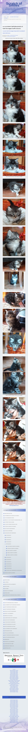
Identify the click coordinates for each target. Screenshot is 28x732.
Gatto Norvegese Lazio (14, 684)
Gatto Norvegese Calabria (14, 676)
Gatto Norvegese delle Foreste (11, 602)
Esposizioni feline (8, 630)
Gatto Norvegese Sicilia (14, 673)
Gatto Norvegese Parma (14, 714)
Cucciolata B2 (8, 568)
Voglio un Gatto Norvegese (10, 611)
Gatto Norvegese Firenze (14, 707)
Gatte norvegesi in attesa (10, 626)
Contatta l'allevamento (9, 641)
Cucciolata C (8, 539)
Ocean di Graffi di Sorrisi (10, 572)
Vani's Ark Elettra (8, 513)
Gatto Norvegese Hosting (14, 691)
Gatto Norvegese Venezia (14, 709)
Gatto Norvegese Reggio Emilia (14, 716)
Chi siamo (6, 588)
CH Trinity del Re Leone (9, 522)
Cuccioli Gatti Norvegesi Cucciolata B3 (14, 570)
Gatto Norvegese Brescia (14, 712)
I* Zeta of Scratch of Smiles (10, 526)
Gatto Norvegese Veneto (14, 687)
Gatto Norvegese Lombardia (14, 688)
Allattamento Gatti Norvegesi (11, 628)
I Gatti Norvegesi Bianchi (10, 637)
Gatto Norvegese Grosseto (14, 722)
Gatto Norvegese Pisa (14, 720)
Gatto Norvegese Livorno (14, 718)
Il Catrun (6, 582)
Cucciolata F (8, 557)
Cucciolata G (8, 559)
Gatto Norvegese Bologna (14, 706)
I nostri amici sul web (9, 643)
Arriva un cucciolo (8, 615)
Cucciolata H (8, 561)
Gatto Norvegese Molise (14, 679)
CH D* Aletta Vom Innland (10, 528)
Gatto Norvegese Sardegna (14, 677)
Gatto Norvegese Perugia (14, 717)
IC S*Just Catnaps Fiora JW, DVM (11, 524)
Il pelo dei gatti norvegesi (10, 622)
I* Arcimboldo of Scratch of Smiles (12, 515)
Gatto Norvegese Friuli (14, 686)
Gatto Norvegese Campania (14, 685)
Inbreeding (7, 639)
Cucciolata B (8, 537)
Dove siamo (7, 586)
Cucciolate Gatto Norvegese (14, 35)
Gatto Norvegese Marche (14, 675)
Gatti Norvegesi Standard (10, 609)
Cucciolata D (8, 541)
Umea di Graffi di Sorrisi (12, 552)
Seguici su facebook (9, 590)
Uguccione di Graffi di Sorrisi (13, 546)
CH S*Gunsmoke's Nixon (9, 517)
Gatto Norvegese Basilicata (14, 678)
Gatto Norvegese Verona (14, 710)
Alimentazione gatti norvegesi (11, 617)
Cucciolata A (8, 535)
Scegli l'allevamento (9, 613)
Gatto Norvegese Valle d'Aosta (14, 681)
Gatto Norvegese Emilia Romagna (14, 683)
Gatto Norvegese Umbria (14, 682)
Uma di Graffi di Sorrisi (12, 550)
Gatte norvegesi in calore (10, 624)
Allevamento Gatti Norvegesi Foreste (12, 604)
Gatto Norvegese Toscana (14, 670)
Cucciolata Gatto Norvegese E (11, 36)
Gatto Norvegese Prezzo (14, 690)
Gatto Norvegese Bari (14, 708)
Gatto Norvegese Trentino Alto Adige (14, 680)
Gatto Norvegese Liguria (14, 671)
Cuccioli (14, 669)
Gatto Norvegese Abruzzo (14, 674)
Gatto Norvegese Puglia (14, 672)
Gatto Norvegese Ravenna (14, 719)
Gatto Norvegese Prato (14, 713)
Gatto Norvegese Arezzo (14, 721)
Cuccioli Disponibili (9, 530)
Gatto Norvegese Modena (14, 715)
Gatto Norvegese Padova (14, 711)
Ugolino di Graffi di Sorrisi (12, 548)
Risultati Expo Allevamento (10, 584)
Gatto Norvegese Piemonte (14, 689)
